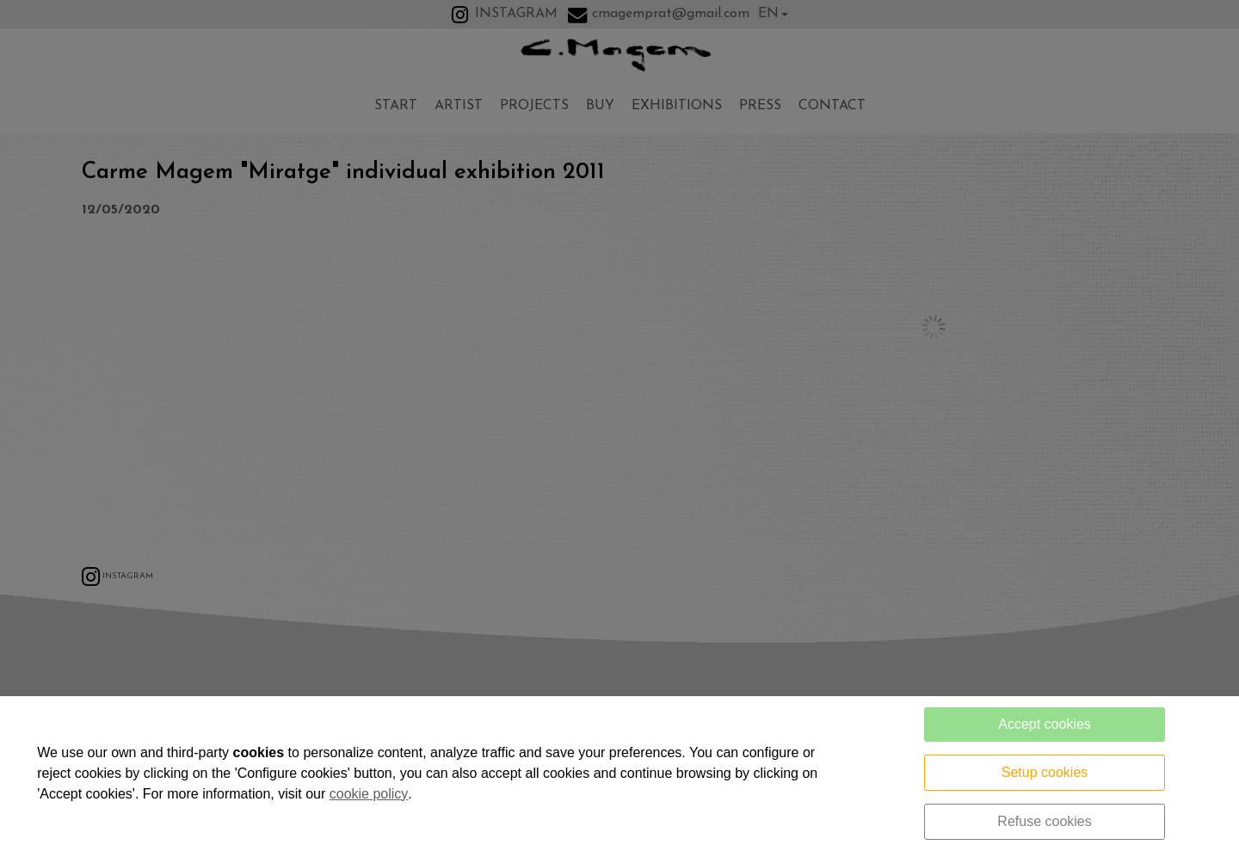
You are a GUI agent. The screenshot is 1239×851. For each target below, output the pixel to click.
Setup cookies (1045, 772)
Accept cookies (1044, 724)
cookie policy (369, 793)
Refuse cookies (1044, 821)
